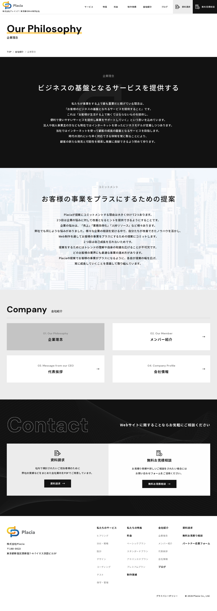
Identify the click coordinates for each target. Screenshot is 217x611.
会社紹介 (147, 6)
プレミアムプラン (136, 566)
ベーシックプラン (136, 543)
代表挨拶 (163, 551)
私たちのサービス (107, 527)
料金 (116, 6)
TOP (9, 51)
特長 (105, 6)
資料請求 (186, 6)
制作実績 (132, 6)
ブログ (164, 6)
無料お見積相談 (157, 483)
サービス (89, 6)
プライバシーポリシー (167, 595)
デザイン (101, 559)
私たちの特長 (134, 527)
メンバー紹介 (165, 543)
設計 (99, 551)
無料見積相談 (208, 6)
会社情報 (163, 559)
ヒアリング (102, 535)
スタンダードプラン (137, 551)
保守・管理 (102, 582)
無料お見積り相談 (193, 535)
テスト (100, 574)
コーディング (104, 566)
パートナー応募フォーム (196, 543)
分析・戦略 (102, 543)
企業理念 (163, 535)
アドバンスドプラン (137, 559)
